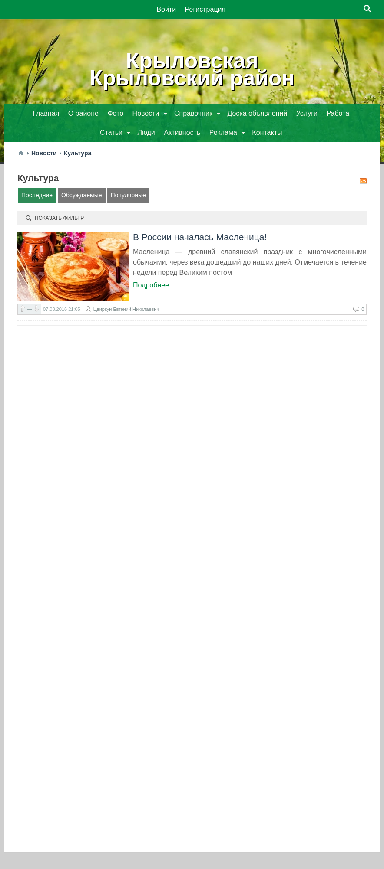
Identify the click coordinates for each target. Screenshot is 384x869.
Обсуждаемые (81, 195)
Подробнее (151, 285)
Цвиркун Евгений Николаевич (126, 309)
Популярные (128, 195)
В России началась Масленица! (200, 237)
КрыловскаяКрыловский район (192, 69)
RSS (363, 180)
